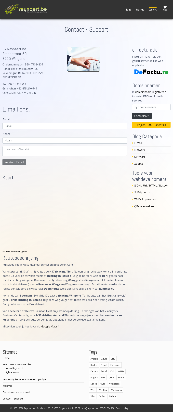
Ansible (94, 358)
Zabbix (138, 163)
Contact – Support (13, 398)
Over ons (139, 9)
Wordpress (116, 389)
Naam (6, 134)
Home (128, 9)
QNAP (111, 377)
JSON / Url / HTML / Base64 (151, 185)
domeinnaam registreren (150, 92)
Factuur (94, 371)
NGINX (121, 371)
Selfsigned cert (143, 192)
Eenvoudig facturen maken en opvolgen (25, 379)
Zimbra (112, 396)
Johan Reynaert (14, 368)
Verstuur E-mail (14, 162)
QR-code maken (144, 206)
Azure (104, 358)
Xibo (93, 396)
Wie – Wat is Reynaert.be (17, 364)
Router (121, 377)
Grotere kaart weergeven (14, 251)
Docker (94, 364)
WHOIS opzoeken (145, 199)
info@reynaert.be (90, 408)
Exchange (115, 364)
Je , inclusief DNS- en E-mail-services (149, 96)
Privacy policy (122, 408)
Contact (153, 9)
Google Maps (49, 326)
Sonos (94, 383)
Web (93, 389)
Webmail (7, 385)
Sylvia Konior (13, 372)
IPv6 (112, 371)
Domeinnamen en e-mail (16, 392)
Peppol (94, 377)
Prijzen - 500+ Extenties (151, 125)
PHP (103, 377)
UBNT (103, 383)
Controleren (141, 116)
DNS (113, 358)
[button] (165, 8)
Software (140, 157)
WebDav (103, 389)
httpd (104, 371)
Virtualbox (114, 383)
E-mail (6, 119)
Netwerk (139, 150)
